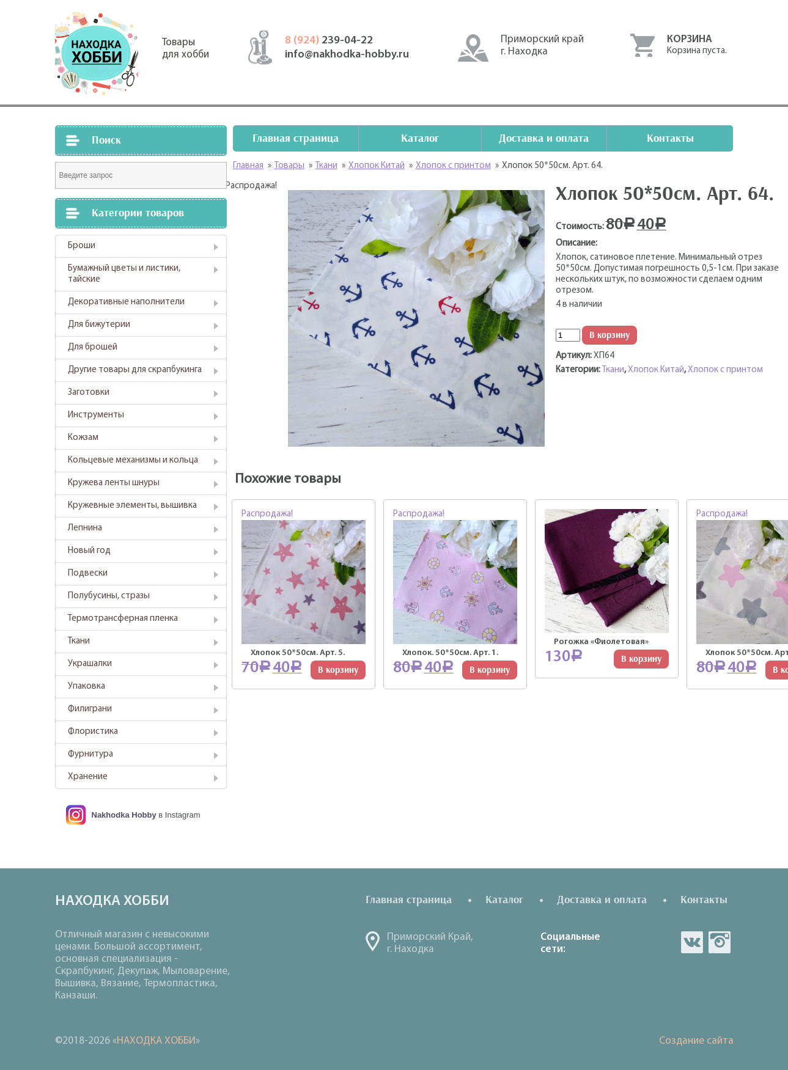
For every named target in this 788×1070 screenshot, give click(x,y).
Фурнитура (90, 754)
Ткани (79, 641)
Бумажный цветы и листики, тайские (124, 274)
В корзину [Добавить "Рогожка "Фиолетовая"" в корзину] (641, 659)
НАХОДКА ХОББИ (156, 1041)
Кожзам (83, 437)
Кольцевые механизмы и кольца (133, 460)
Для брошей (92, 347)
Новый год (89, 550)
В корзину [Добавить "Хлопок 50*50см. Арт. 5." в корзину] (338, 670)
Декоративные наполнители (126, 302)
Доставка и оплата (544, 138)
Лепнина (85, 528)
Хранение (88, 777)
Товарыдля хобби (185, 48)
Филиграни (90, 709)
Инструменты (96, 415)
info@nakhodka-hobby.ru (347, 54)
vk (692, 942)
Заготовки (88, 392)
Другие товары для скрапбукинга (135, 370)
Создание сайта (696, 1041)
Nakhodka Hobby (124, 814)
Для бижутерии (99, 324)
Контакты (670, 138)
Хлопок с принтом (725, 370)
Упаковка (86, 686)
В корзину (609, 335)
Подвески (88, 573)
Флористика (93, 731)
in (720, 942)
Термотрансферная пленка (123, 618)
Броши (81, 246)
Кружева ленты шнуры (114, 483)
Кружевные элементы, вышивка (132, 505)
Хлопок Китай (656, 370)
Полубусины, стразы (109, 596)
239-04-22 (329, 40)
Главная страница (295, 138)
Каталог (420, 138)
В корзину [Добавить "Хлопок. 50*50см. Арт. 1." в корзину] (489, 670)
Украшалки (90, 664)
